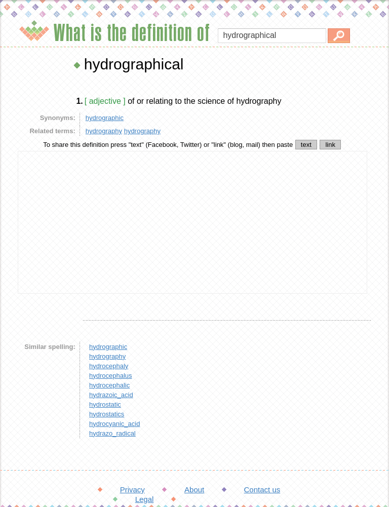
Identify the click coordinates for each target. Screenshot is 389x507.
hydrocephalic (109, 385)
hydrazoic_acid (111, 395)
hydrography (104, 131)
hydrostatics (106, 414)
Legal (144, 499)
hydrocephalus (110, 375)
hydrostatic (105, 404)
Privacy (132, 489)
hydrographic (105, 118)
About (194, 489)
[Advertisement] (192, 222)
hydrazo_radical (112, 433)
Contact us (262, 489)
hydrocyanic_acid (114, 423)
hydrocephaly (108, 366)
